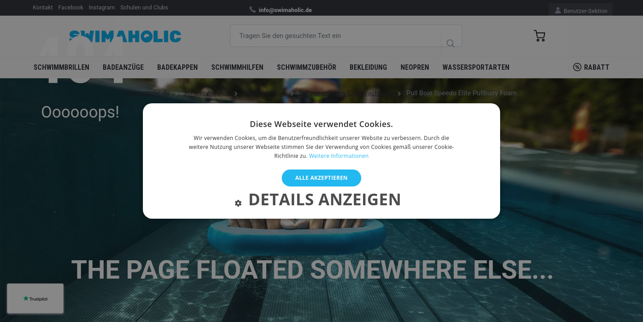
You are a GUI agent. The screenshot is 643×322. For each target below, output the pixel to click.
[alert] (321, 161)
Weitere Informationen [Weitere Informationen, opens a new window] (339, 156)
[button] (321, 201)
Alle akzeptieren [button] (321, 178)
